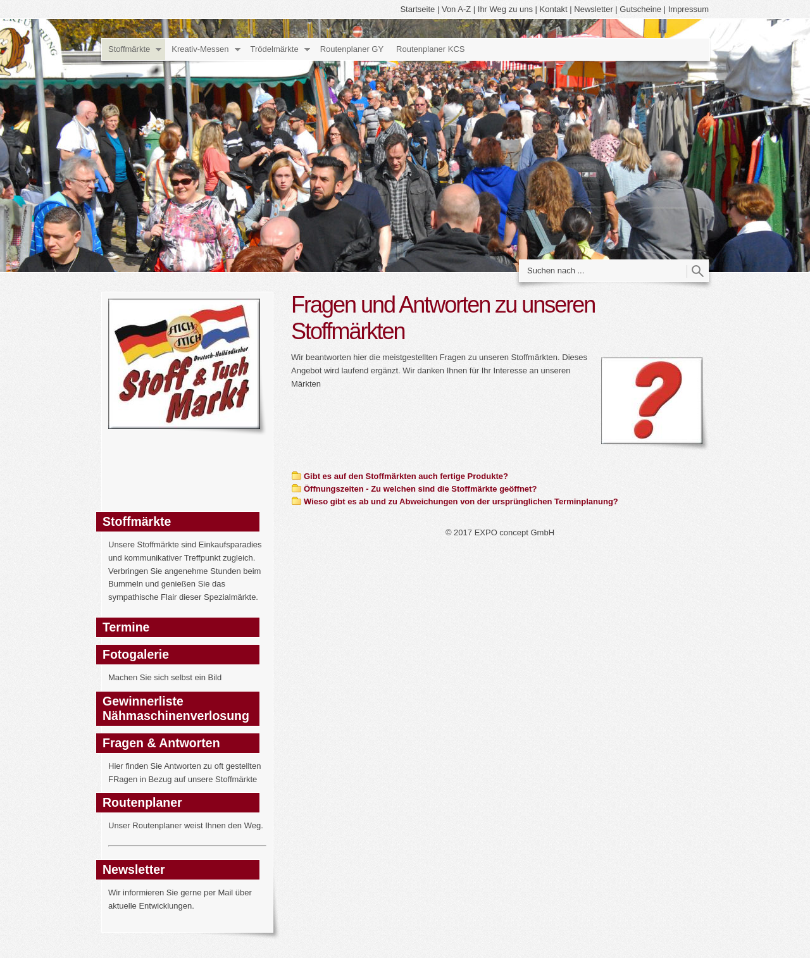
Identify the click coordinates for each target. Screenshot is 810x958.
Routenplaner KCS (430, 49)
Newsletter (593, 9)
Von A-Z (456, 9)
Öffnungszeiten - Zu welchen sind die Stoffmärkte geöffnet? (420, 489)
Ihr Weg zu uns (505, 9)
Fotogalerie (136, 654)
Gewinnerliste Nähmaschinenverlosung (176, 708)
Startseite (417, 9)
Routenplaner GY (351, 49)
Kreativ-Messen (199, 49)
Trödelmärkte (275, 49)
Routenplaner (142, 802)
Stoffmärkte (129, 49)
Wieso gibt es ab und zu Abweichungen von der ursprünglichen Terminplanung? (461, 501)
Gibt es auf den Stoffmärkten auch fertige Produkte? (406, 476)
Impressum (688, 9)
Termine (126, 627)
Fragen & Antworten (161, 743)
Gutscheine (640, 9)
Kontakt (554, 9)
